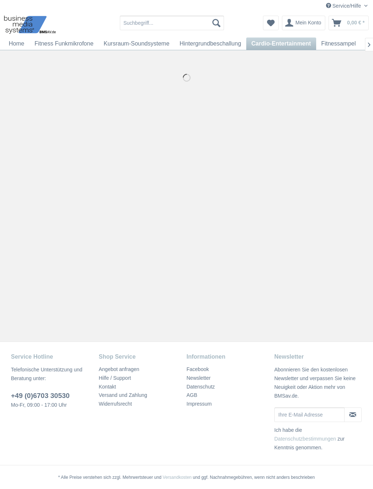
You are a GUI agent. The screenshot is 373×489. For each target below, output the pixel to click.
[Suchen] (216, 23)
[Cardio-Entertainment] (281, 44)
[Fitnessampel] (338, 44)
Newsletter (198, 378)
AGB (191, 395)
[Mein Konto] (303, 23)
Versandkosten (177, 477)
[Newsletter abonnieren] (353, 414)
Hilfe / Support (115, 378)
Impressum (199, 404)
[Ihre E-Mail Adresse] (309, 414)
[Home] (17, 44)
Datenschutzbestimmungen (305, 439)
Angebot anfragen (119, 369)
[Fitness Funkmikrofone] (64, 44)
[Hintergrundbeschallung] (210, 44)
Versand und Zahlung (123, 395)
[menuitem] (172, 23)
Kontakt (107, 387)
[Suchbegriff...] (172, 23)
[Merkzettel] (271, 23)
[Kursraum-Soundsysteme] (137, 44)
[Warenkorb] (349, 23)
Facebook (197, 369)
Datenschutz (200, 387)
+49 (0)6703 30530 (40, 395)
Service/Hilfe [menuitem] (344, 6)
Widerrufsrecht (115, 404)
